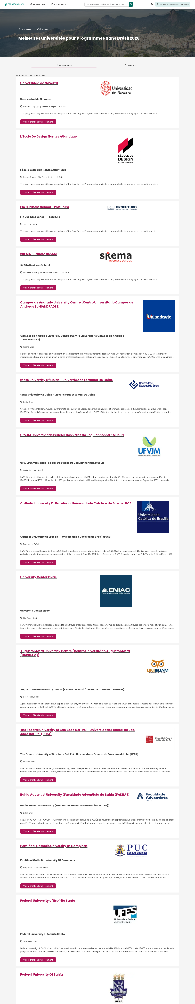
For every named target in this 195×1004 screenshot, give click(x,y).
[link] (48, 29)
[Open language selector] (151, 4)
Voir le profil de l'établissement (38, 121)
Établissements (64, 65)
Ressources (58, 4)
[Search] (131, 4)
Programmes (38, 4)
